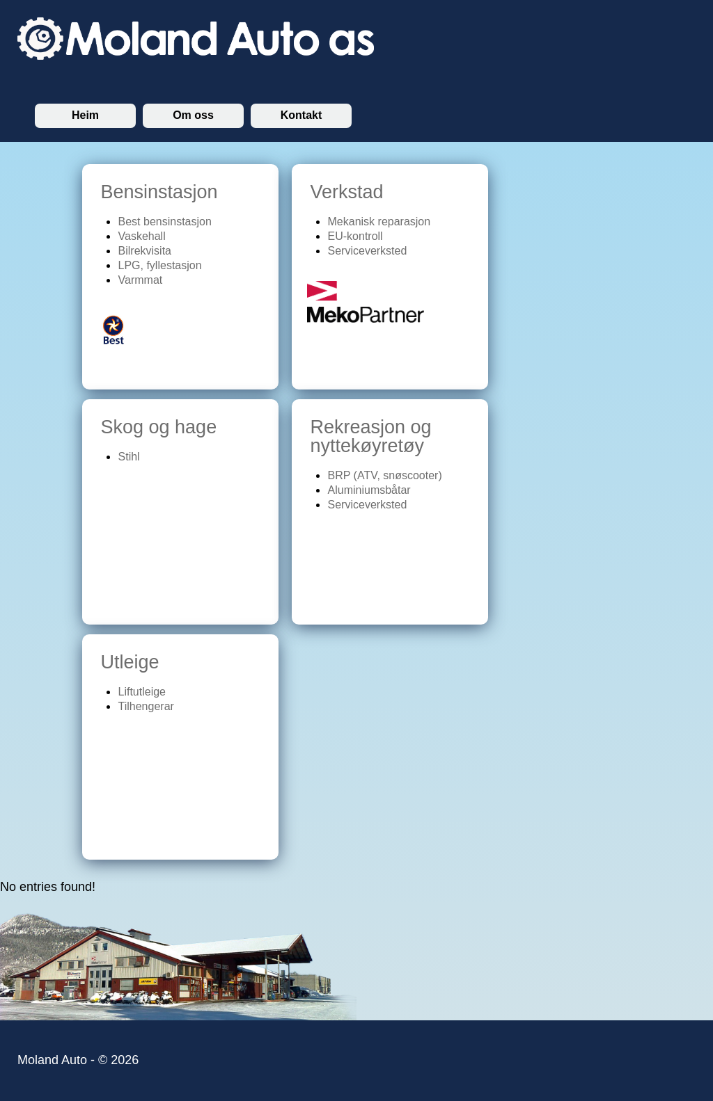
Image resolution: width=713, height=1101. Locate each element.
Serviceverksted (367, 251)
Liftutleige (142, 692)
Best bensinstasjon (165, 221)
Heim (85, 115)
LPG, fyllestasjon (160, 265)
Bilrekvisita (144, 251)
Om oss (193, 115)
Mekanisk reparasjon (379, 221)
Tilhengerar (146, 706)
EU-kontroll (355, 236)
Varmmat (140, 280)
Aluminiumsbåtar (369, 490)
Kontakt (301, 115)
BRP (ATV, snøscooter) (385, 475)
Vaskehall (142, 236)
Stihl (129, 457)
